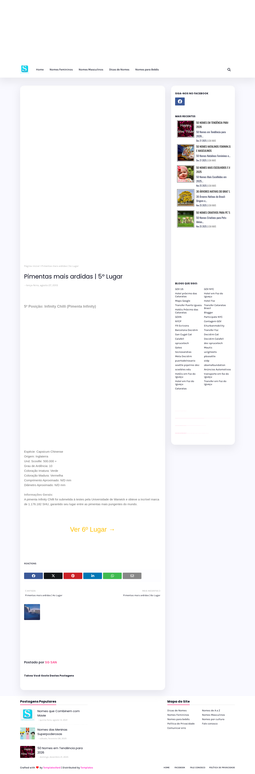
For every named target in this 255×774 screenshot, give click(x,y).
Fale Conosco (197, 767)
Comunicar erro (176, 727)
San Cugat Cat (183, 334)
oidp (206, 360)
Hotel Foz (209, 300)
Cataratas (181, 388)
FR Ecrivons (182, 325)
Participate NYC (213, 316)
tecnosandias (183, 351)
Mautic (208, 347)
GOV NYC (209, 289)
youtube (175, 433)
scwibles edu (183, 369)
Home (167, 767)
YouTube (187, 425)
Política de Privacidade (181, 723)
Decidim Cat (211, 334)
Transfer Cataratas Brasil (215, 307)
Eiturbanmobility (214, 325)
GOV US (179, 289)
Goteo (178, 347)
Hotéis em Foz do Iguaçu (185, 375)
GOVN (178, 316)
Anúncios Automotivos (217, 369)
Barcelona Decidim (186, 330)
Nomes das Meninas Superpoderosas (52, 731)
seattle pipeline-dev (187, 365)
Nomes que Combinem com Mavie (58, 713)
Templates (86, 767)
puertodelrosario (185, 360)
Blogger (208, 312)
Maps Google (182, 300)
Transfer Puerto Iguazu (188, 305)
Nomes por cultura (213, 719)
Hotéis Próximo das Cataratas (186, 311)
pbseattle (210, 356)
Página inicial (31, 266)
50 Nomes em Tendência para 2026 (60, 750)
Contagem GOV (212, 321)
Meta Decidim (183, 356)
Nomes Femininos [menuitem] (61, 69)
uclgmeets (210, 351)
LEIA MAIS (212, 140)
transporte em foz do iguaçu (216, 375)
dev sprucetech (213, 343)
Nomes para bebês (178, 719)
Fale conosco (210, 723)
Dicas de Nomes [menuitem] (119, 69)
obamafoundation (214, 365)
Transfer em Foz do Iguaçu (215, 383)
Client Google (188, 425)
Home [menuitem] (40, 69)
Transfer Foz (211, 330)
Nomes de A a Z (211, 710)
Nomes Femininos (178, 714)
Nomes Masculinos (213, 714)
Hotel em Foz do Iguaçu (213, 295)
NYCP (178, 321)
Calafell (179, 338)
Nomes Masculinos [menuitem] (91, 69)
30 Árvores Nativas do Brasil (213, 191)
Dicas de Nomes (177, 710)
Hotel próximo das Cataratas (186, 295)
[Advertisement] (119, 34)
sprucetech (182, 343)
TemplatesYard (52, 767)
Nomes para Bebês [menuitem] (147, 69)
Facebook (180, 767)
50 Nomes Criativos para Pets (213, 212)
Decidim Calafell (214, 338)
